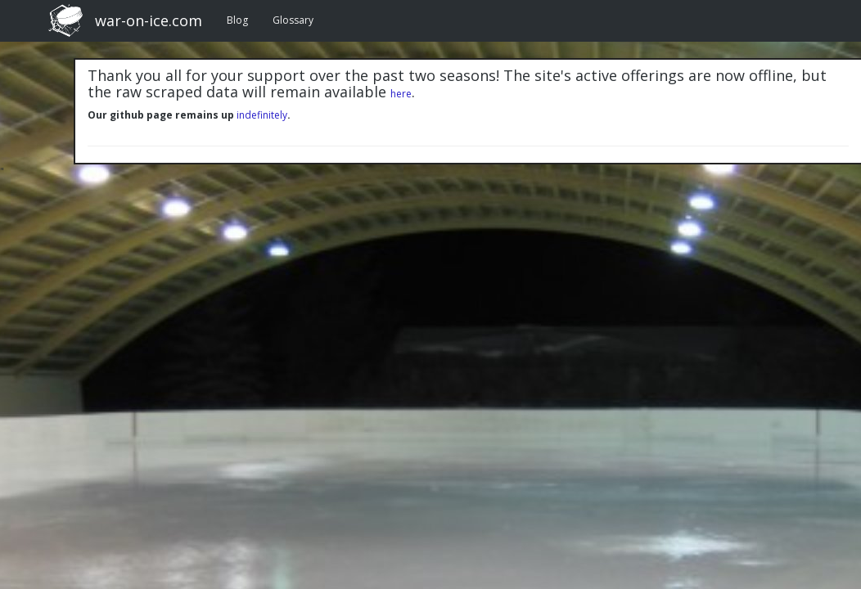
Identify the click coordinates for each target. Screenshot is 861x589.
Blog (237, 20)
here (401, 94)
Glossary (293, 20)
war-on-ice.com (148, 20)
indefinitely (262, 115)
